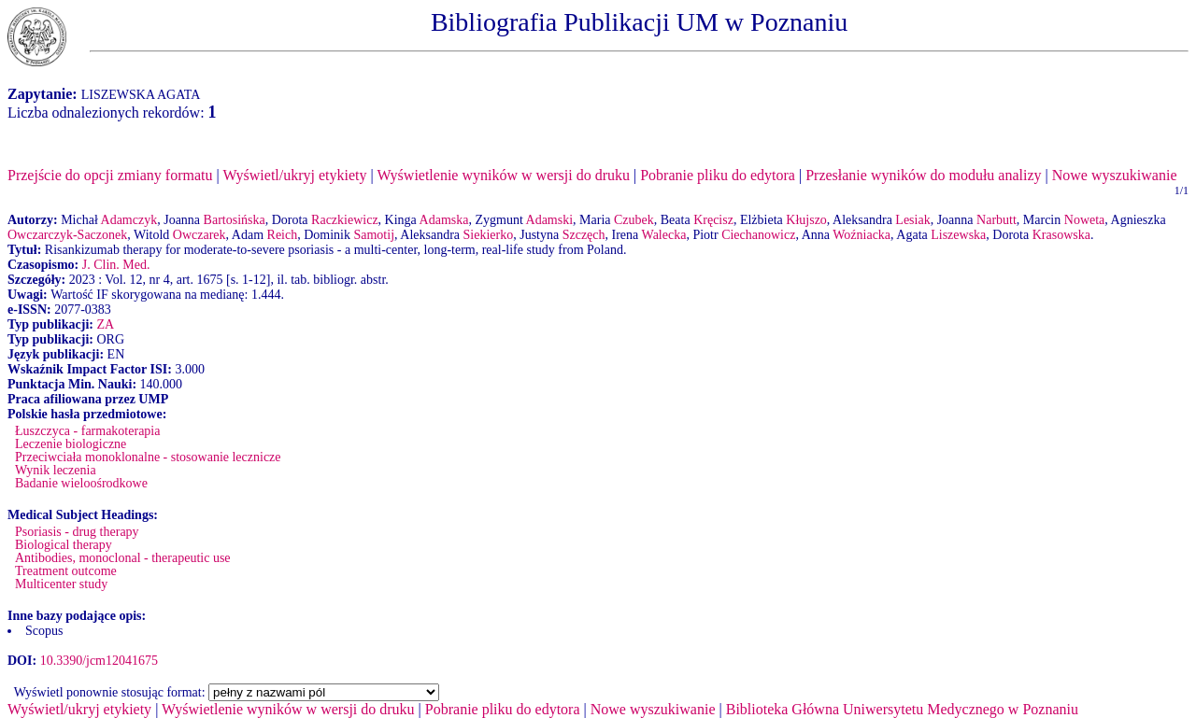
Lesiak (912, 220)
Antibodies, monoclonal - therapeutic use (123, 558)
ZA (105, 324)
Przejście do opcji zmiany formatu (109, 175)
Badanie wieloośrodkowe (81, 483)
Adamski (550, 220)
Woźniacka (861, 235)
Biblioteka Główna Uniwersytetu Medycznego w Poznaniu (902, 709)
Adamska (444, 220)
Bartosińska (234, 220)
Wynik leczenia (55, 470)
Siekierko (488, 235)
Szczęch (583, 235)
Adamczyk (129, 220)
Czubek (634, 220)
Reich (282, 235)
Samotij (373, 235)
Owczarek (199, 235)
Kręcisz (713, 220)
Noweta (1084, 220)
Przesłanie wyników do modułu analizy (923, 175)
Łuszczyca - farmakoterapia (87, 431)
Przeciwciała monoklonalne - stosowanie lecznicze (148, 457)
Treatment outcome (66, 571)
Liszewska (958, 235)
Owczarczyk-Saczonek (67, 235)
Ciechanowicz (758, 235)
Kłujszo (806, 220)
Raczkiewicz (344, 220)
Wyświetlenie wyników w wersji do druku (503, 175)
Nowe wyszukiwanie (1114, 175)
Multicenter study (61, 584)
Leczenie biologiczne (70, 444)
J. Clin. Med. (116, 265)
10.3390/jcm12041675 (99, 661)
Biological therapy (63, 545)
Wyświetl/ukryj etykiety (294, 175)
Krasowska (1061, 235)
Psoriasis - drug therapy (77, 532)
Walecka (664, 235)
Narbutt (996, 220)
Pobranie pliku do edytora (717, 175)
